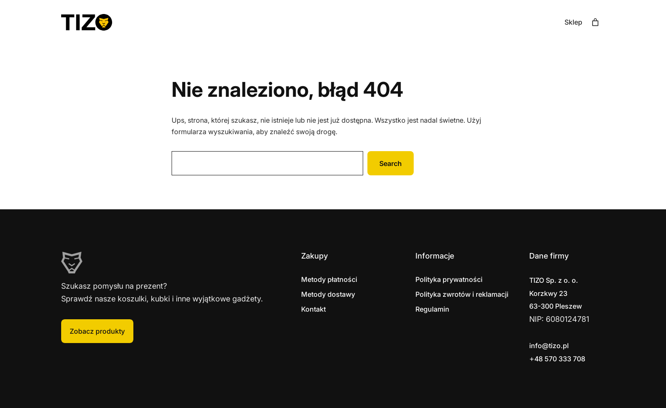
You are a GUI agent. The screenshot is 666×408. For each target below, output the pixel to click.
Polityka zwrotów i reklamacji (461, 294)
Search (390, 163)
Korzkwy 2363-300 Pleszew (555, 293)
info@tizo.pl (549, 345)
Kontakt (313, 309)
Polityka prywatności (449, 279)
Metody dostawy (328, 294)
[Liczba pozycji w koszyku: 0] (595, 22)
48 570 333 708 (559, 359)
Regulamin (432, 309)
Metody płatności (329, 279)
